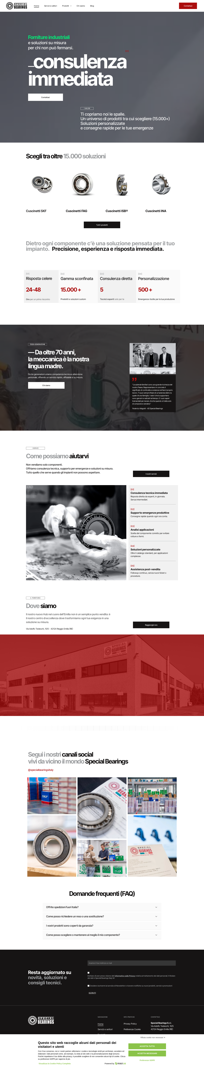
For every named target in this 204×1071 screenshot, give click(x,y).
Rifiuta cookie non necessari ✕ (153, 1037)
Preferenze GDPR (147, 1060)
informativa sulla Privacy (125, 976)
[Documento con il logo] (152, 846)
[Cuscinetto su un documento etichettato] (102, 808)
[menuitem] (36, 6)
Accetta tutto (147, 1046)
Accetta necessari (147, 1053)
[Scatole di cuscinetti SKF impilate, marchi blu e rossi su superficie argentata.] (51, 795)
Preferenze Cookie (132, 1029)
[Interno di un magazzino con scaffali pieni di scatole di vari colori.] (152, 795)
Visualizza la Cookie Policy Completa (55, 1064)
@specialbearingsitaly (40, 769)
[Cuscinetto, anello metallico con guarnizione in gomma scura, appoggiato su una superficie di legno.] (51, 846)
